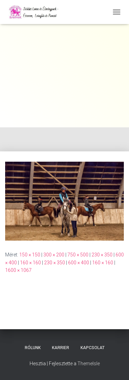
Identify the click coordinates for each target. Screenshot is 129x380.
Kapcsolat (92, 347)
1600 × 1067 (18, 270)
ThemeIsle (88, 363)
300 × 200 (53, 254)
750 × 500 (77, 254)
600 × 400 (78, 262)
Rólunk (33, 347)
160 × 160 (30, 262)
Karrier (60, 347)
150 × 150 (29, 254)
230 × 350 (102, 254)
